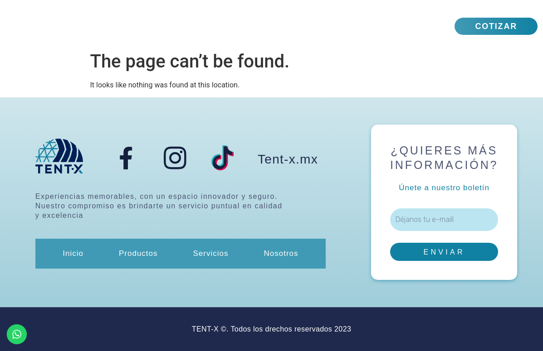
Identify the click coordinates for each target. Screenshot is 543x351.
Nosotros (335, 26)
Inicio (123, 26)
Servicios (261, 26)
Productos (184, 26)
